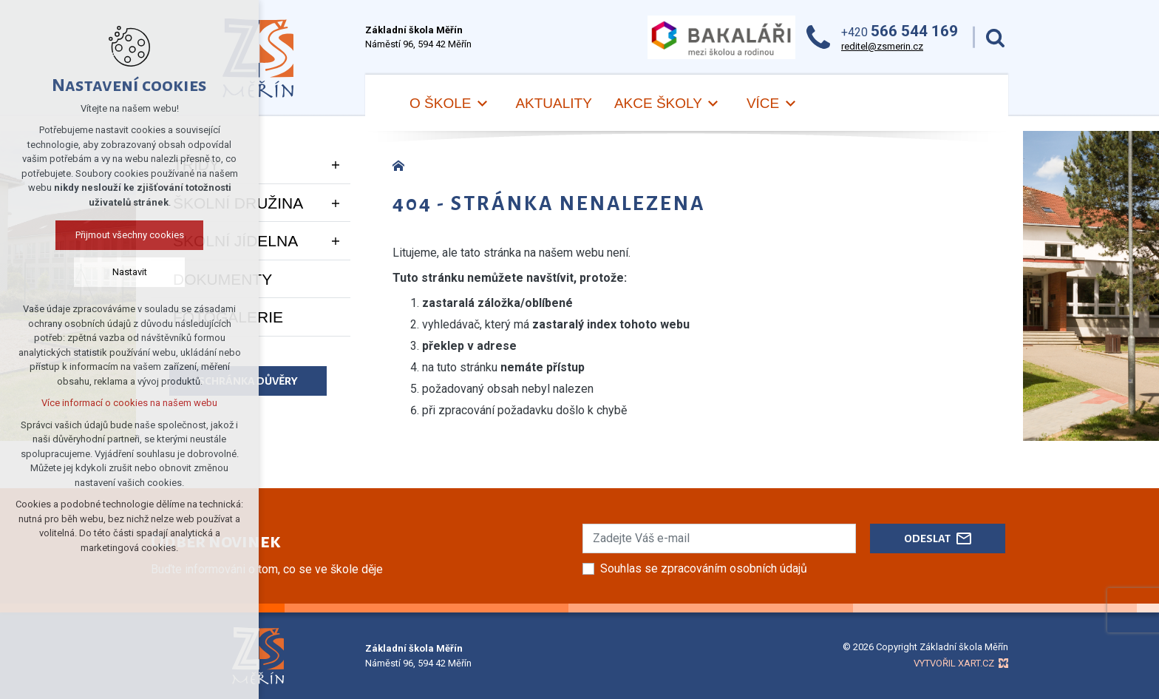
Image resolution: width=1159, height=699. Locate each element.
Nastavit (129, 271)
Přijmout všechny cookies (129, 234)
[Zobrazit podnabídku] (335, 165)
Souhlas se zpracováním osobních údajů (703, 568)
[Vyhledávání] (995, 37)
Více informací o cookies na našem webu (129, 402)
